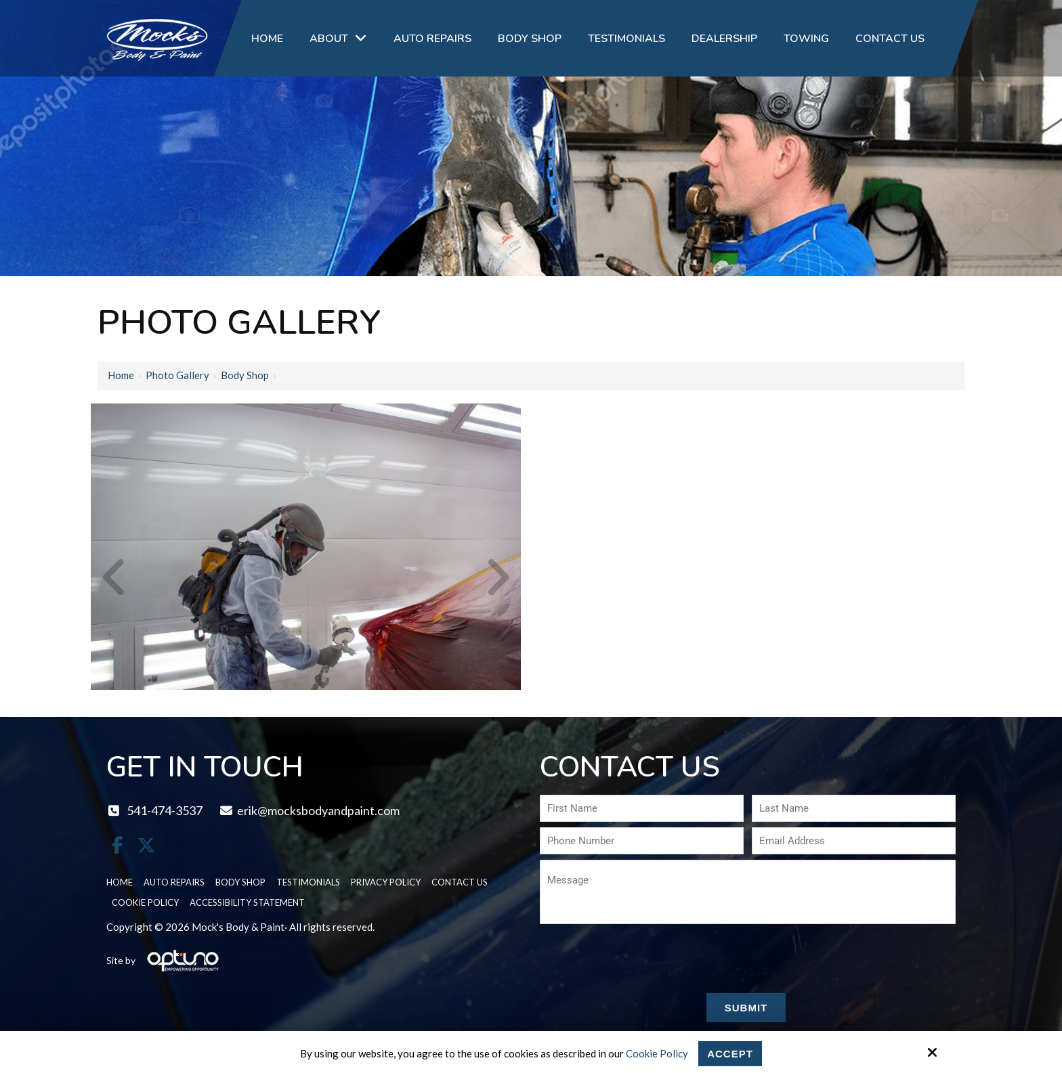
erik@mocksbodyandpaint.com (309, 810)
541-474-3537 (154, 810)
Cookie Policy (657, 1053)
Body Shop (245, 375)
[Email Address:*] (854, 840)
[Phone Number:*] (642, 840)
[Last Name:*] (854, 808)
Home (121, 375)
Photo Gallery (177, 375)
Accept (730, 1053)
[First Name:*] (642, 808)
